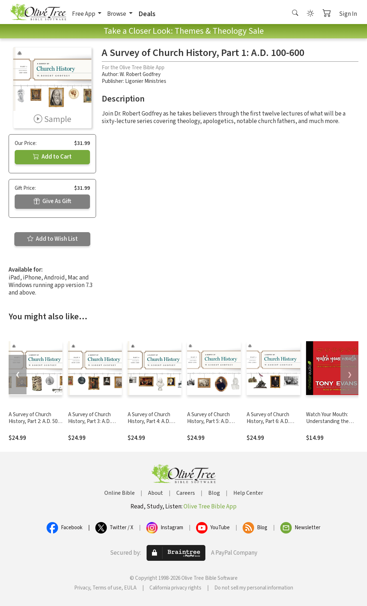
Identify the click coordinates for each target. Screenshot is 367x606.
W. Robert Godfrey (140, 74)
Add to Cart (52, 156)
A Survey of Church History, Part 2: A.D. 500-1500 (35, 421)
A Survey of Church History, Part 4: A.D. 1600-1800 (149, 421)
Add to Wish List (52, 239)
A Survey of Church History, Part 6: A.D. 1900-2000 (268, 421)
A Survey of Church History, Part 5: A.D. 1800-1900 (208, 421)
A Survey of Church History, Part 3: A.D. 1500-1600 (89, 421)
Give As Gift (52, 201)
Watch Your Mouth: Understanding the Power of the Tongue (330, 421)
